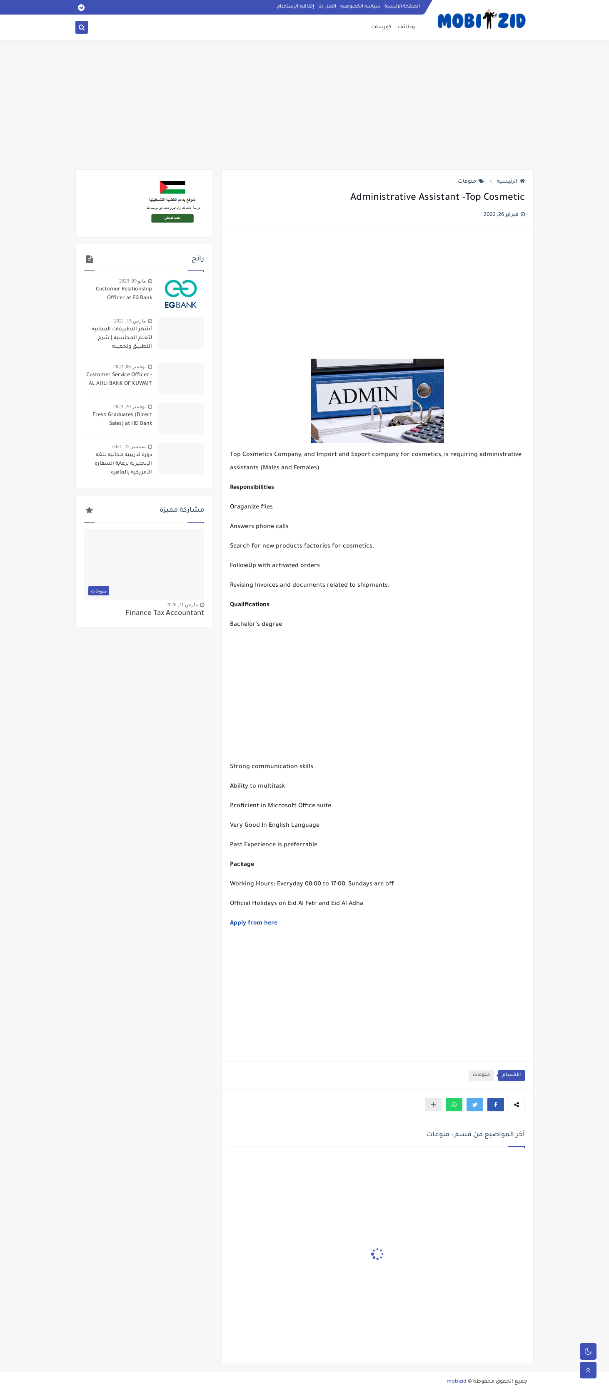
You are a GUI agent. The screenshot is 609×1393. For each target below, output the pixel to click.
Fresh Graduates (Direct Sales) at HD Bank (122, 419)
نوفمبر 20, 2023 (129, 406)
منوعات (471, 182)
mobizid (457, 1382)
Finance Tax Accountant (164, 614)
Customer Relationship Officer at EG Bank (124, 294)
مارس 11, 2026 (182, 604)
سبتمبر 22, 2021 (129, 446)
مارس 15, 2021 (130, 321)
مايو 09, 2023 (132, 281)
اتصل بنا (327, 6)
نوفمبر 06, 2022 (129, 366)
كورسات (381, 27)
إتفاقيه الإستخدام (295, 6)
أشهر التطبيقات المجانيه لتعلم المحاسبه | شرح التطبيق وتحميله (122, 338)
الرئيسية (511, 182)
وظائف (406, 27)
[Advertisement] (304, 105)
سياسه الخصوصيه (360, 6)
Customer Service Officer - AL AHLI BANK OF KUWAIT (119, 379)
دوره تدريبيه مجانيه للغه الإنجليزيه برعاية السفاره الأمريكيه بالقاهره (123, 464)
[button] (495, 1104)
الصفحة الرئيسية (402, 6)
